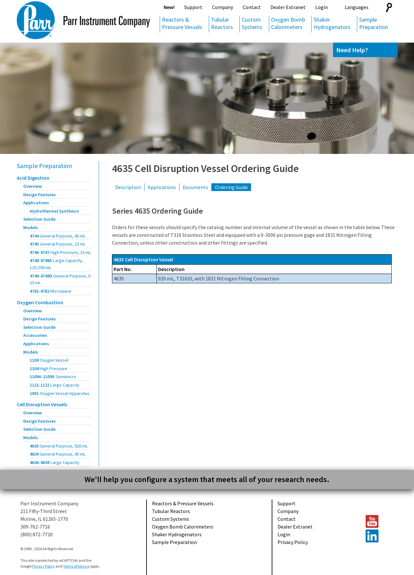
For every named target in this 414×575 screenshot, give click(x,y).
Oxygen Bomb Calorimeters (288, 23)
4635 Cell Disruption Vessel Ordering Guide (205, 168)
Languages (357, 7)
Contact (252, 7)
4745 (58, 244)
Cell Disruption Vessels (42, 404)
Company (222, 7)
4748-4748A (56, 263)
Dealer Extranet (288, 7)
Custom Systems (252, 23)
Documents (195, 187)
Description (128, 187)
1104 (48, 368)
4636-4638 (54, 462)
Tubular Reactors (222, 23)
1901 (59, 393)
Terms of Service (76, 566)
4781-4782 (50, 291)
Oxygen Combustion (40, 302)
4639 (58, 454)
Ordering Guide (231, 187)
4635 (59, 446)
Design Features (39, 194)
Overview (32, 186)
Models (30, 227)
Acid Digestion (33, 178)
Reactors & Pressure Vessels (182, 23)
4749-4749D (61, 279)
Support (193, 7)
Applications (36, 203)
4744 (58, 236)
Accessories (35, 335)
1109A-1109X (53, 376)
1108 (49, 360)
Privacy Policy (293, 542)
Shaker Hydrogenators (332, 23)
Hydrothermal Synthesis (54, 211)
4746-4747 (60, 252)
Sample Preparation (373, 23)
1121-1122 (54, 385)
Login (321, 7)
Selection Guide (39, 219)
